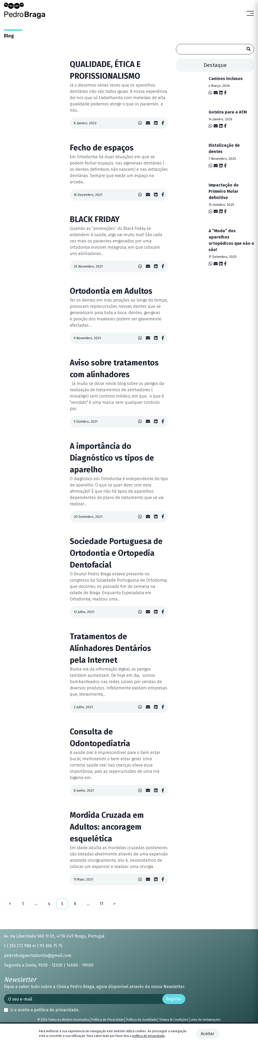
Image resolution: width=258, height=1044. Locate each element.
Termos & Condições (173, 1020)
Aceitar (207, 1033)
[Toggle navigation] (250, 13)
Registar (174, 998)
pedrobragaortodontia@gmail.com (37, 955)
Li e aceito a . (44, 1009)
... (36, 903)
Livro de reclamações (206, 1020)
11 (101, 903)
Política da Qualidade (141, 1020)
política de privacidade (56, 1009)
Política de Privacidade (107, 1020)
